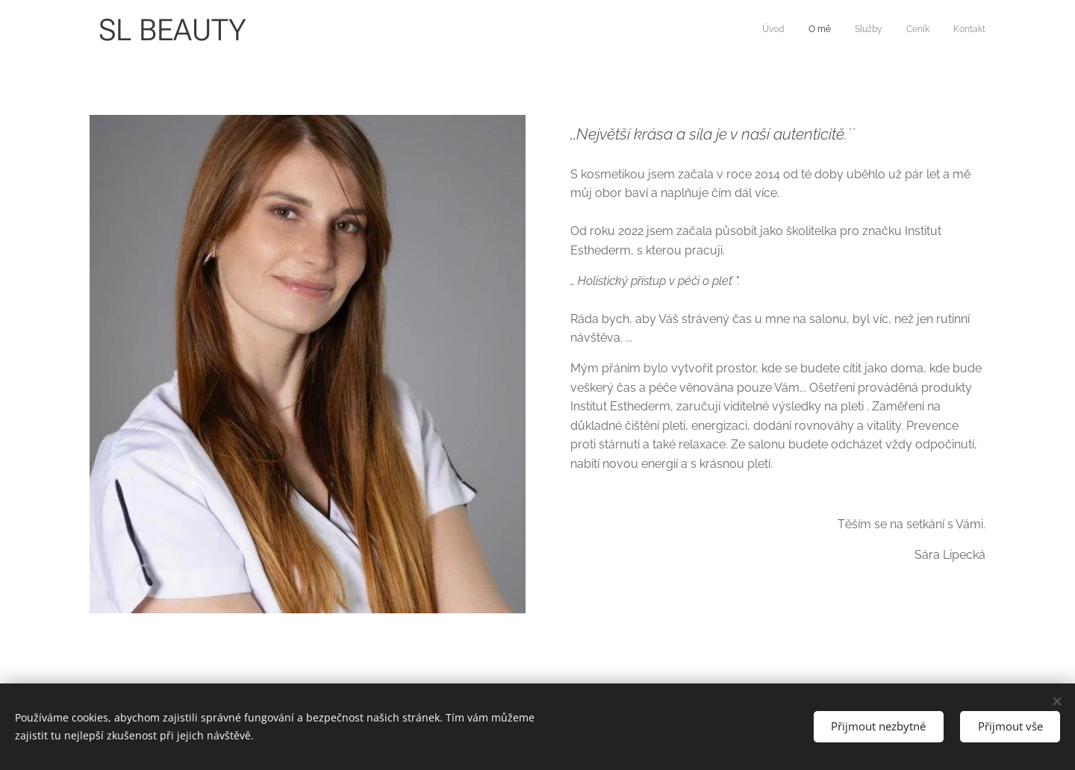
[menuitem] (894, 30)
